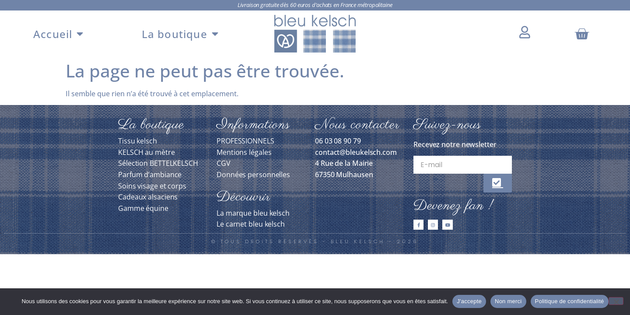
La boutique (180, 33)
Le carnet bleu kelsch (251, 224)
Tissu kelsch (137, 141)
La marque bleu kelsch (253, 213)
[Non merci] (616, 301)
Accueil (58, 33)
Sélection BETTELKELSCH (158, 163)
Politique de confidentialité (569, 301)
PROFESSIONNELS (245, 141)
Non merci (508, 301)
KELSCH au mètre (146, 152)
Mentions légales (244, 152)
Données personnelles (253, 174)
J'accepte (469, 301)
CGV (224, 163)
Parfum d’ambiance (150, 174)
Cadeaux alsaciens (148, 197)
